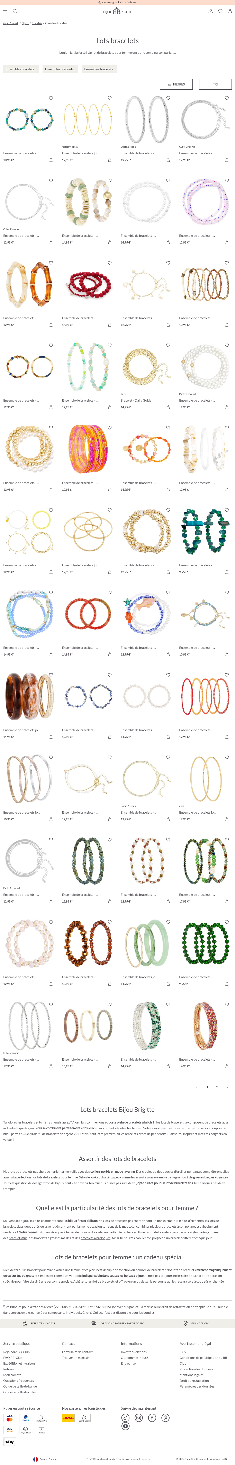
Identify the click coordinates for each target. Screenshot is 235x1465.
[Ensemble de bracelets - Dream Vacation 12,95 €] (29, 459)
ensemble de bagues (168, 1177)
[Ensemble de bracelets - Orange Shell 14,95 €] (147, 459)
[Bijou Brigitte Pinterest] (165, 1418)
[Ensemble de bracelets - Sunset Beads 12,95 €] (205, 706)
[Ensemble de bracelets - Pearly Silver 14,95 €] (147, 212)
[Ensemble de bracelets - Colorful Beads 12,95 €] (29, 376)
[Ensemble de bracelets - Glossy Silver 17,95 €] (29, 1036)
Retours (9, 1369)
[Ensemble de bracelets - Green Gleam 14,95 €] (147, 1036)
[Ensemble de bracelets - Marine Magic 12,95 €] (147, 624)
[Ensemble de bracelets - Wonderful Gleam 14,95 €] (205, 1036)
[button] (210, 11)
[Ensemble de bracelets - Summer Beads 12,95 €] (88, 376)
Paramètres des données (197, 1386)
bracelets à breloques (95, 1238)
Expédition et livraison (19, 1363)
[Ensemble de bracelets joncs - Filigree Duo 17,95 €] (205, 788)
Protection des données (196, 1369)
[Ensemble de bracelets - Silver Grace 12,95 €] (29, 212)
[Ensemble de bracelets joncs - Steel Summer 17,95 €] (88, 129)
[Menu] (176, 84)
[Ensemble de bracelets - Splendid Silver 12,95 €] (29, 871)
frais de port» (108, 1458)
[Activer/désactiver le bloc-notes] (51, 98)
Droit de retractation (194, 1380)
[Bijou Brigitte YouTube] (125, 1426)
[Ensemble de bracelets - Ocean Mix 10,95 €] (29, 129)
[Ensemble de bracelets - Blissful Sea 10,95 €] (205, 624)
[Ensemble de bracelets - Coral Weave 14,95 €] (88, 624)
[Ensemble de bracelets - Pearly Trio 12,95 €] (205, 376)
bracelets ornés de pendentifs (145, 1134)
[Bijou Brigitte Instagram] (138, 1418)
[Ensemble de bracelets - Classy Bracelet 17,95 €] (205, 129)
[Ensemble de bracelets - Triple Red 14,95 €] (88, 294)
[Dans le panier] (51, 160)
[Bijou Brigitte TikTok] (125, 1418)
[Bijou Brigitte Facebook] (152, 1418)
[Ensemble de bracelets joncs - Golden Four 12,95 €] (88, 541)
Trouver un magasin (76, 1357)
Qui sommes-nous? (134, 1357)
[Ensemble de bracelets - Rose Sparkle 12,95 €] (205, 212)
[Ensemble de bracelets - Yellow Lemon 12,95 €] (29, 541)
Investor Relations (134, 1352)
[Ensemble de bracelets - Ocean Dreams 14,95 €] (29, 624)
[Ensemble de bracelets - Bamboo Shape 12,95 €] (29, 294)
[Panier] (230, 11)
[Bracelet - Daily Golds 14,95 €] (147, 376)
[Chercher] (15, 11)
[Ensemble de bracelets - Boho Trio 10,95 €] (88, 1036)
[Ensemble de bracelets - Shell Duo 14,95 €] (88, 212)
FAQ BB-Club (12, 1357)
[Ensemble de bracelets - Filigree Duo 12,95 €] (147, 788)
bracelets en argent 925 (62, 1134)
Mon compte (12, 1375)
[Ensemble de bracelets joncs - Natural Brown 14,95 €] (29, 706)
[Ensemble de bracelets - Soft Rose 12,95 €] (29, 953)
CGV (183, 1352)
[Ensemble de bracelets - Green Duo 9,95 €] (205, 541)
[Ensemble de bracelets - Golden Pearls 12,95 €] (147, 541)
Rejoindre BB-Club (16, 1352)
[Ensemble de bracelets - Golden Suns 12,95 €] (147, 294)
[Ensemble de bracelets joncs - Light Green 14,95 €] (147, 953)
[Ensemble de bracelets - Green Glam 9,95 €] (205, 953)
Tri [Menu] (215, 84)
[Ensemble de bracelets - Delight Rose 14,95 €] (147, 706)
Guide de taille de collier (20, 1392)
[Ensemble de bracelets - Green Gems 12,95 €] (88, 871)
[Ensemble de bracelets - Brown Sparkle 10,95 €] (88, 953)
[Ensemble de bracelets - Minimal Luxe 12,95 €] (88, 788)
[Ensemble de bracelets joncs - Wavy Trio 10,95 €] (29, 788)
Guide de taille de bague (20, 1386)
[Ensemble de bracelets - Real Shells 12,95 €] (205, 459)
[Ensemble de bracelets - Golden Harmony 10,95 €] (205, 294)
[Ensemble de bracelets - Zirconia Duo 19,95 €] (147, 129)
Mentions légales (192, 1375)
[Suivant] (226, 1087)
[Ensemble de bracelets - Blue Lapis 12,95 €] (88, 706)
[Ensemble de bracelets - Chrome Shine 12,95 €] (147, 871)
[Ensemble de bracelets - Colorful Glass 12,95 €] (88, 459)
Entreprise (128, 1363)
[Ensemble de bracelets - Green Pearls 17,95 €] (205, 871)
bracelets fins (18, 1238)
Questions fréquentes (18, 1380)
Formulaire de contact (77, 1352)
